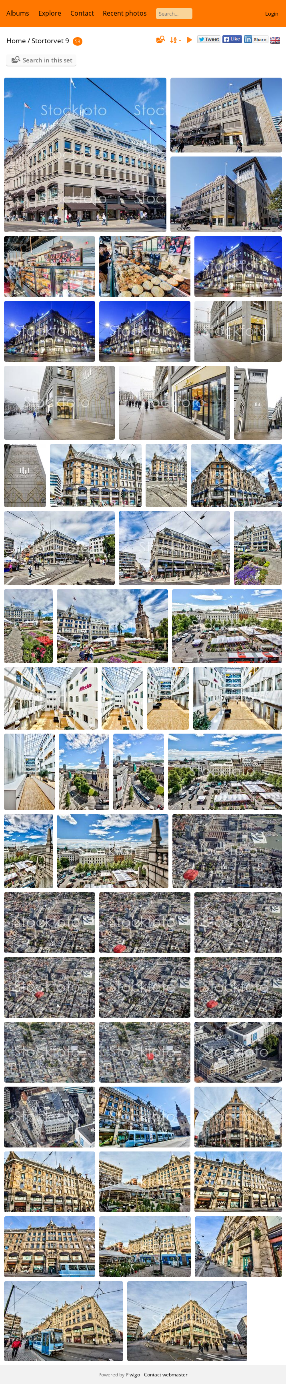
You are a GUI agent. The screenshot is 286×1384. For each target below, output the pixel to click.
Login (271, 13)
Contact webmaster (166, 1374)
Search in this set (47, 60)
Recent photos (125, 13)
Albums (17, 13)
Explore (49, 13)
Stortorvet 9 (50, 40)
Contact (82, 13)
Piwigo (133, 1374)
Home (16, 40)
